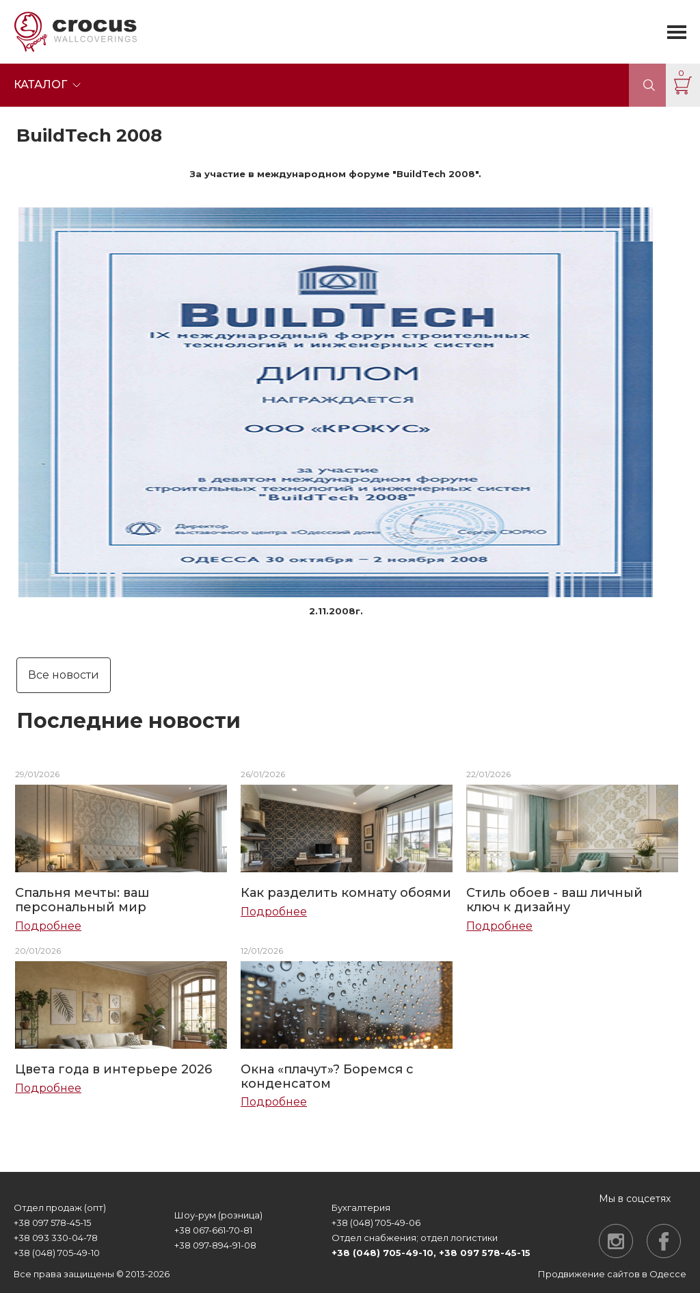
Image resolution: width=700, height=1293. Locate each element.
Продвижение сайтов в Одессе (612, 1273)
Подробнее (48, 926)
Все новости (63, 674)
